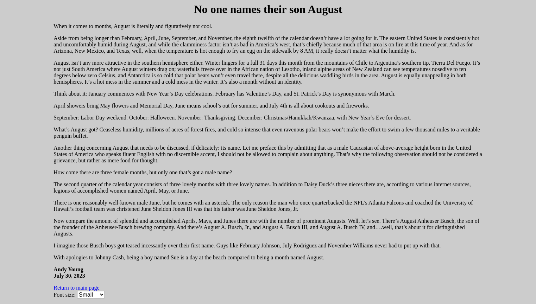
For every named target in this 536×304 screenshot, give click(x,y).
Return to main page (76, 288)
